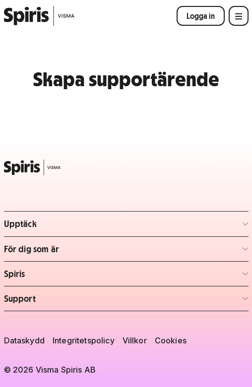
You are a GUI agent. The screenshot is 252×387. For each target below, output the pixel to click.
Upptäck (62, 226)
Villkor (135, 340)
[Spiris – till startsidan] (126, 167)
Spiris (62, 276)
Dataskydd (24, 340)
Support (62, 301)
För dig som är (62, 252)
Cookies (171, 340)
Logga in (201, 16)
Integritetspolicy (84, 340)
